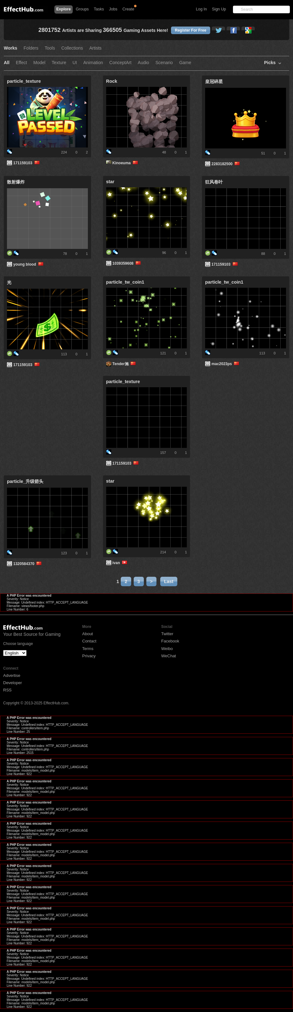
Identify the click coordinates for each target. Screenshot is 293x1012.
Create (128, 9)
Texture (59, 62)
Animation (93, 62)
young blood (28, 264)
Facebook (170, 641)
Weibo (167, 648)
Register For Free (190, 30)
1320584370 (28, 564)
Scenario (164, 62)
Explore (63, 9)
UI (75, 62)
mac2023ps (225, 364)
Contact (89, 641)
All (6, 62)
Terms (87, 648)
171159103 (26, 163)
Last (169, 581)
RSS (7, 690)
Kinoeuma (126, 163)
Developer (12, 682)
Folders (31, 48)
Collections (72, 48)
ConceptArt (120, 62)
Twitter (167, 633)
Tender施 (125, 364)
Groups (82, 9)
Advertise (11, 675)
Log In (201, 9)
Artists (95, 48)
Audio (143, 62)
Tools (50, 48)
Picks (270, 62)
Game (185, 62)
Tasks (99, 9)
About (87, 633)
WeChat (168, 656)
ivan (120, 563)
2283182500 (226, 164)
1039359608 (127, 263)
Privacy (89, 656)
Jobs (113, 9)
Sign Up (219, 9)
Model (39, 62)
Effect (21, 62)
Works (10, 48)
